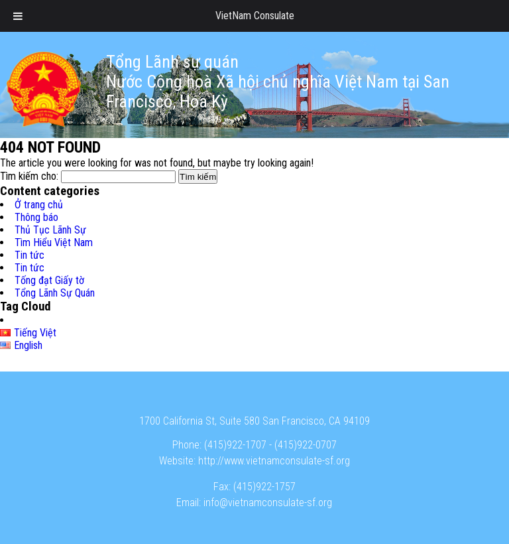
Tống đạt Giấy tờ (49, 280)
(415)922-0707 (305, 445)
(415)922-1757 (264, 486)
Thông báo (36, 217)
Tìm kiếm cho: (29, 176)
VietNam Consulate (254, 15)
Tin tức (29, 255)
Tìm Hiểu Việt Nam (54, 242)
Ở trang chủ (39, 204)
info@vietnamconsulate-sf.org (267, 502)
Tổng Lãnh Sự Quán (55, 293)
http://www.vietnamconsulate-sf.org (274, 460)
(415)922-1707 (235, 445)
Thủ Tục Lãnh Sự (50, 230)
